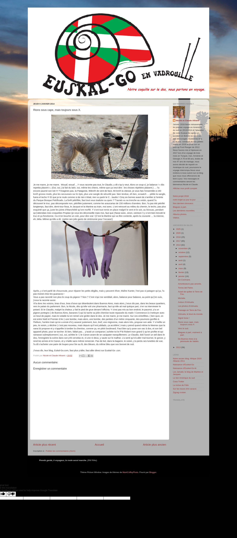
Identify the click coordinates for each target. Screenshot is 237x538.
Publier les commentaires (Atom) (60, 451)
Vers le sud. (183, 328)
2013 (178, 347)
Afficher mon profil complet (185, 188)
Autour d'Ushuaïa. (186, 302)
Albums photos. (180, 214)
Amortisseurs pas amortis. (190, 284)
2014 (178, 245)
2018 (178, 237)
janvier (182, 276)
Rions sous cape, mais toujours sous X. (188, 323)
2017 (178, 241)
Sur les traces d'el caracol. (185, 389)
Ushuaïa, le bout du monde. (190, 314)
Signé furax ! (184, 318)
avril (181, 264)
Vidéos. (176, 218)
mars (181, 268)
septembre (184, 256)
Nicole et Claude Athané (187, 120)
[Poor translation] (11, 494)
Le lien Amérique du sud (184, 378)
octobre (182, 252)
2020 (178, 233)
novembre (183, 248)
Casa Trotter (178, 381)
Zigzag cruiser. (179, 392)
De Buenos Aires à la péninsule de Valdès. (188, 340)
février (182, 272)
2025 (178, 229)
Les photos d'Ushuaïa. (188, 306)
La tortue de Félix (181, 385)
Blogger (152, 472)
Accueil (99, 444)
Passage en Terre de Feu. (189, 310)
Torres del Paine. (185, 288)
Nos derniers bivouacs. (183, 203)
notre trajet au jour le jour (184, 200)
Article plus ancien (154, 444)
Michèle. (182, 298)
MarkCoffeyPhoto (130, 472)
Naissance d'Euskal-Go (183, 364)
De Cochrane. (184, 280)
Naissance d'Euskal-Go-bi (184, 368)
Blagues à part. (180, 207)
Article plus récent (44, 444)
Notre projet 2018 (181, 196)
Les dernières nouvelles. (184, 210)
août (181, 260)
